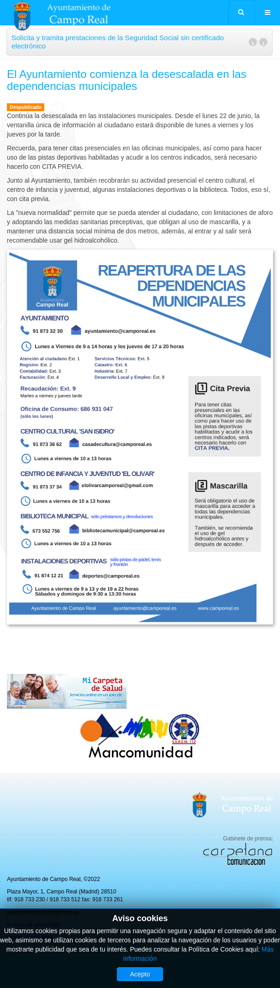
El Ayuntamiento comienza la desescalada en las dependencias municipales (126, 80)
